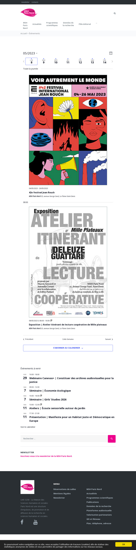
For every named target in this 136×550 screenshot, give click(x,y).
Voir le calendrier (28, 427)
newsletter (25, 2)
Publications (93, 502)
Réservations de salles (64, 489)
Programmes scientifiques (52, 24)
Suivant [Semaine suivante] (109, 339)
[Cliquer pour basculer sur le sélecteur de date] (30, 53)
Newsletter (59, 497)
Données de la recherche (99, 506)
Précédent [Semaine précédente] (28, 339)
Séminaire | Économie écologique (50, 390)
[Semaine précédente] (23, 61)
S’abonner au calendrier (66, 347)
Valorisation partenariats (99, 514)
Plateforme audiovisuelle (99, 510)
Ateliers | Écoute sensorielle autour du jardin (57, 408)
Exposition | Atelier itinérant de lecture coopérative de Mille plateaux (68, 324)
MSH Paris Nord (94, 489)
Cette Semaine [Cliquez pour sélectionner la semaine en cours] (68, 339)
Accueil (24, 33)
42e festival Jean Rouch (42, 192)
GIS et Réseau (93, 519)
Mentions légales (62, 493)
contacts (35, 2)
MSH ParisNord (25, 25)
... (96, 22)
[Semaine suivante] (112, 61)
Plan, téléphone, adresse (99, 523)
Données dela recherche (68, 24)
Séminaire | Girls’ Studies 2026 (47, 399)
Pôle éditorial (85, 24)
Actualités (37, 24)
